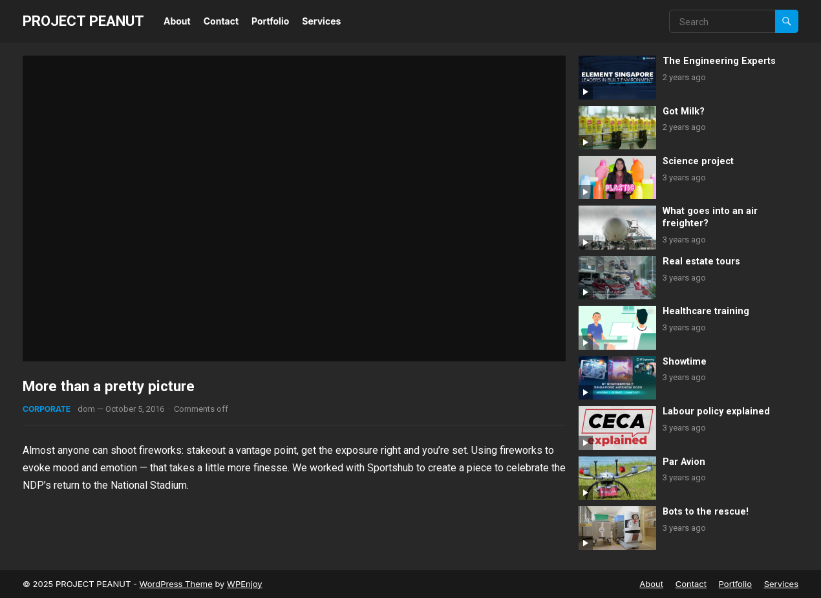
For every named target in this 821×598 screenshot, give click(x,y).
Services (321, 21)
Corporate (46, 409)
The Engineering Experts (719, 61)
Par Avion (684, 461)
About (177, 21)
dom (86, 409)
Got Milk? (684, 111)
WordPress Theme (176, 584)
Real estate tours (701, 261)
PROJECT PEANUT (83, 20)
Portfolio (270, 21)
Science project (698, 161)
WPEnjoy (244, 584)
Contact (221, 21)
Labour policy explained (716, 411)
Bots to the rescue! (706, 511)
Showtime (685, 361)
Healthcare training (706, 311)
